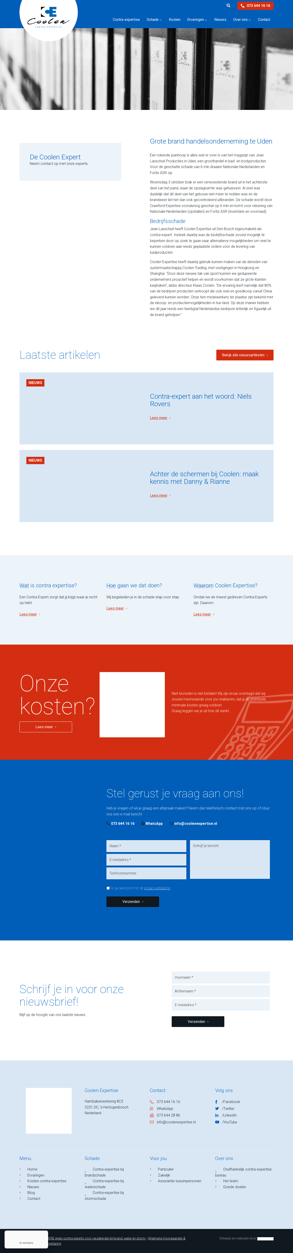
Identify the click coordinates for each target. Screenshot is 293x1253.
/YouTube (229, 1122)
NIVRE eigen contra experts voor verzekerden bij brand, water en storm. (96, 1238)
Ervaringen (35, 1175)
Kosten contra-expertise (46, 1181)
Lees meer (158, 418)
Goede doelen (234, 1187)
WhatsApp (152, 823)
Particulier (166, 1169)
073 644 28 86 (168, 1115)
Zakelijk (164, 1175)
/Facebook (231, 1102)
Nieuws (35, 383)
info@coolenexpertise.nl (193, 823)
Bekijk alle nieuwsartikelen (243, 355)
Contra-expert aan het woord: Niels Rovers (201, 400)
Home (32, 1169)
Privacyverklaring (49, 1243)
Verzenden (131, 901)
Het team (230, 1181)
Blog (31, 1192)
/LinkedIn (229, 1115)
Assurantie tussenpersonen (179, 1181)
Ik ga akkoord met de (140, 888)
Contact (33, 1198)
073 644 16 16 (255, 5)
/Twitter (228, 1108)
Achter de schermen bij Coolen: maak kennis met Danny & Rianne (204, 477)
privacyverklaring (157, 888)
